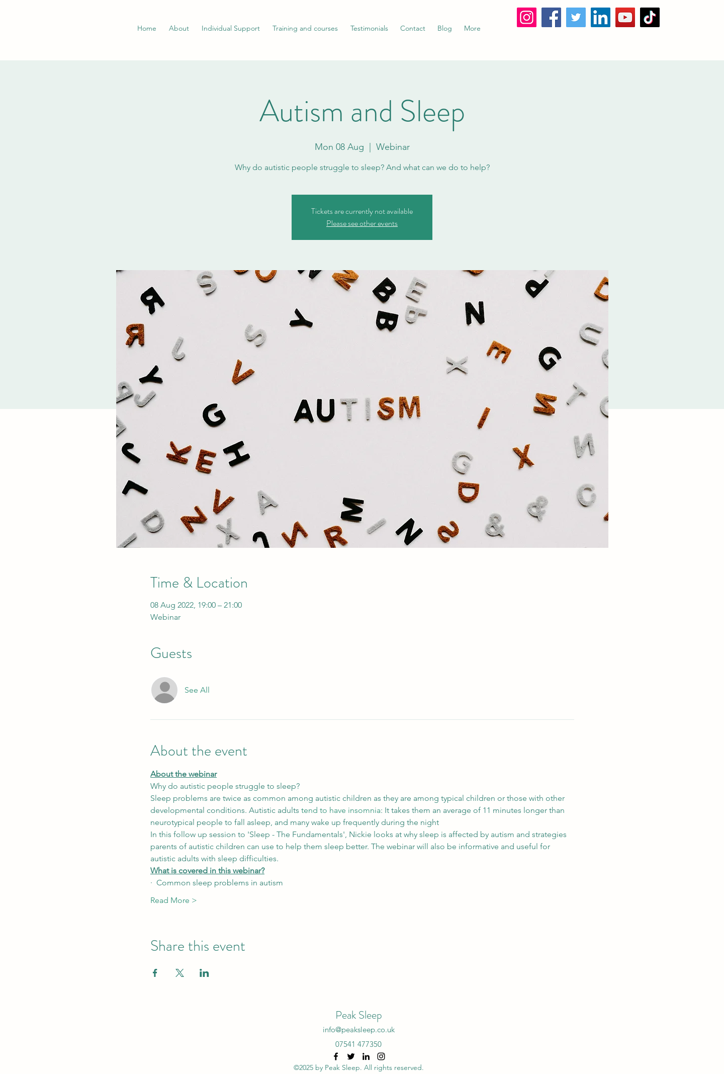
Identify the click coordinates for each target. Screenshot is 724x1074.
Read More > (173, 900)
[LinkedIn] (600, 17)
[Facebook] (551, 17)
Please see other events (362, 223)
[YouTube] (625, 17)
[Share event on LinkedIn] (204, 973)
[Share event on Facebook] (155, 973)
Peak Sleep (358, 1015)
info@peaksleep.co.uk (359, 1029)
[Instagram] (526, 17)
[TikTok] (650, 17)
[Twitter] (576, 17)
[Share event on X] (180, 973)
